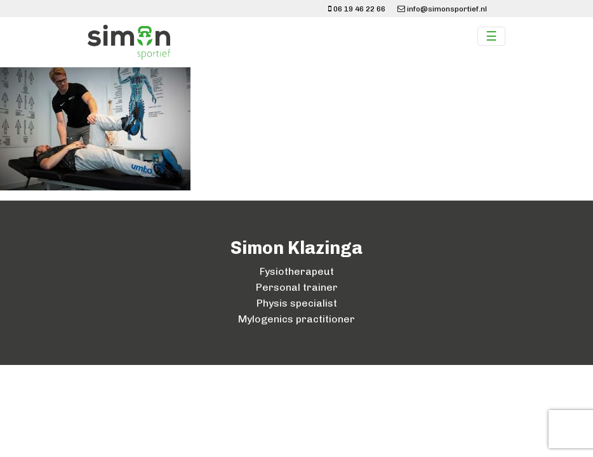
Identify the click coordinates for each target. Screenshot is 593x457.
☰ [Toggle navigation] (491, 36)
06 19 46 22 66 (356, 8)
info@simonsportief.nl (442, 8)
